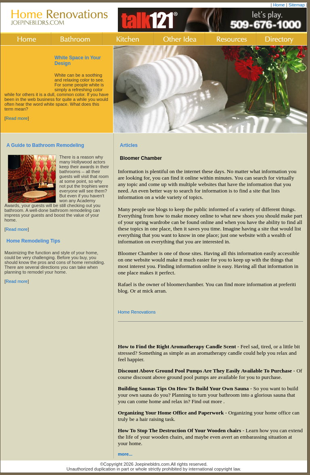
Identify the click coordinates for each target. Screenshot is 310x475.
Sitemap (297, 4)
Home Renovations (137, 312)
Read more (16, 118)
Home (279, 4)
